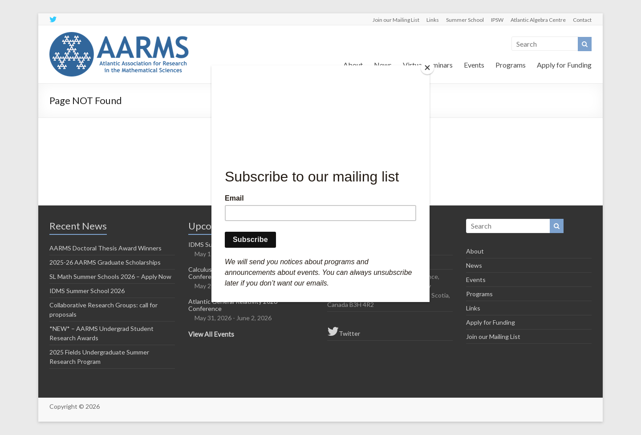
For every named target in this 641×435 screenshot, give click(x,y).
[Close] (427, 67)
